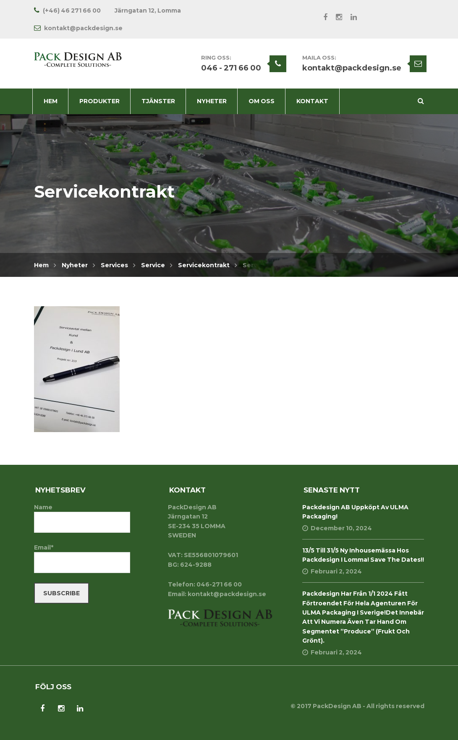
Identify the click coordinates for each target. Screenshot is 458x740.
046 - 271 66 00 (231, 68)
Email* (82, 558)
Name (82, 518)
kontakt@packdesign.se (351, 68)
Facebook (321, 17)
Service (153, 265)
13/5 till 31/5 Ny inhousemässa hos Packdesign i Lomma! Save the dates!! (363, 555)
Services (114, 265)
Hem (41, 265)
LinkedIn (349, 17)
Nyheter (75, 265)
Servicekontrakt (204, 265)
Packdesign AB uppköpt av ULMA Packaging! (355, 511)
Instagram (334, 17)
